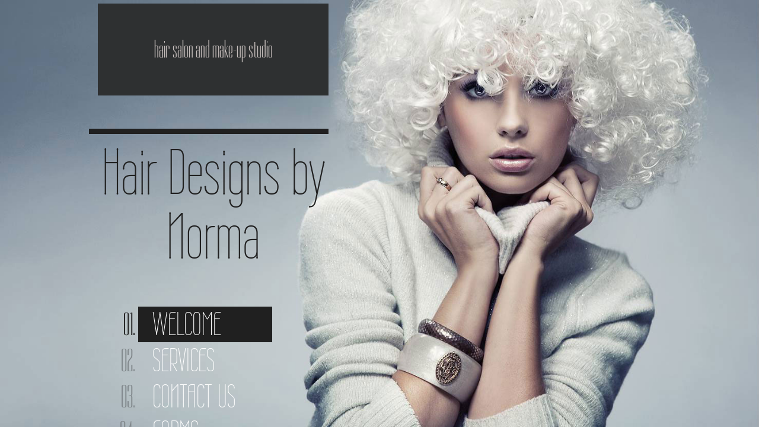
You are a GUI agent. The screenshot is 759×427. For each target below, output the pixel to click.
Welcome (186, 324)
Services (183, 360)
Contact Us (193, 396)
